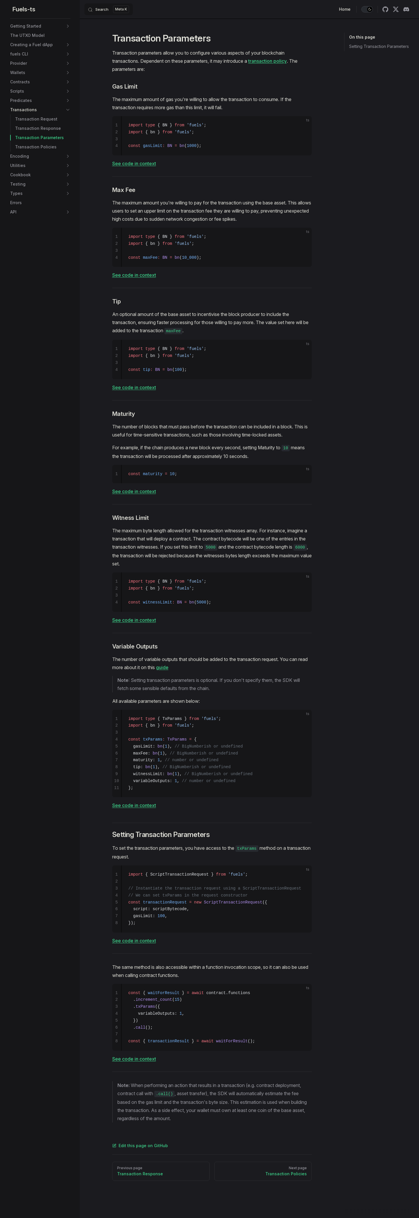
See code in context (134, 163)
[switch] (367, 9)
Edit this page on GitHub (140, 1145)
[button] (67, 26)
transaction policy (267, 61)
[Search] (108, 9)
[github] (385, 9)
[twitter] (396, 9)
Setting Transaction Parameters (379, 46)
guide (162, 667)
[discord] (406, 9)
